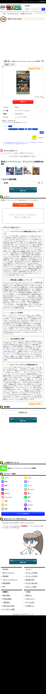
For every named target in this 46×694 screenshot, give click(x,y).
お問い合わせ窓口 (8, 606)
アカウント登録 (30, 587)
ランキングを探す (31, 573)
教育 (4, 508)
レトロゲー (35, 129)
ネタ (4, 504)
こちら (17, 143)
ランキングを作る (31, 576)
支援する (28, 595)
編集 (41, 132)
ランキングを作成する (23, 513)
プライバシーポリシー (10, 580)
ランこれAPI (29, 602)
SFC (26, 129)
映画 (4, 485)
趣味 (27, 497)
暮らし (27, 501)
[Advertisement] (18, 40)
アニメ (27, 477)
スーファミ (21, 129)
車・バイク (29, 489)
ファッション (6, 497)
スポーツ (5, 493)
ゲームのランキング (13, 13)
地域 (27, 508)
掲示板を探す (30, 580)
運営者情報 (6, 583)
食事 (4, 501)
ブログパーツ (30, 599)
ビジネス (28, 504)
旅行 (27, 493)
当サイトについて (8, 573)
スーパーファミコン (13, 129)
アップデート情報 (8, 609)
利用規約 (5, 576)
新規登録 (24, 526)
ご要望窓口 (6, 602)
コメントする (23, 205)
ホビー (5, 489)
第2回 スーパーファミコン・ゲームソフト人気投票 (26, 61)
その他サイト (30, 606)
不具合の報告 (7, 599)
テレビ (27, 485)
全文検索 (27, 5)
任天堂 (29, 129)
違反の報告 (6, 595)
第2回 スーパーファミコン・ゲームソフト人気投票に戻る (23, 189)
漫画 (4, 481)
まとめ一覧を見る (31, 583)
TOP (4, 13)
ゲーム (10, 126)
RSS (3, 586)
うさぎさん (41, 137)
